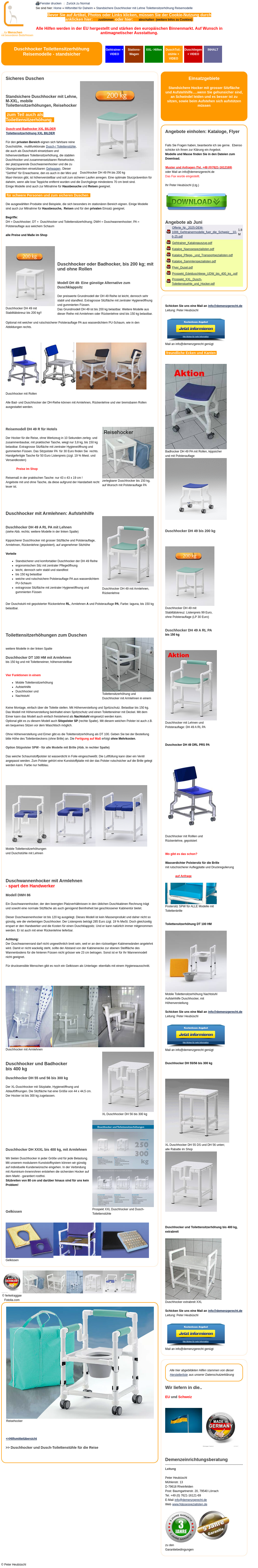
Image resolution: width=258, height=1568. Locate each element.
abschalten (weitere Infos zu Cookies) (166, 19)
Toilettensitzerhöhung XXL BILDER (30, 133)
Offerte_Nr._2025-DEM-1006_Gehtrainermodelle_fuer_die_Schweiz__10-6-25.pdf (204, 232)
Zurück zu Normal (78, 3)
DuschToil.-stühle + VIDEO (173, 54)
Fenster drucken (51, 3)
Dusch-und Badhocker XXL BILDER (31, 129)
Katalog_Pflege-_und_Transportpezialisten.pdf (202, 255)
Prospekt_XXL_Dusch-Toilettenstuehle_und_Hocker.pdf (193, 281)
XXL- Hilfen (154, 49)
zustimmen (106, 19)
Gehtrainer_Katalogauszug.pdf (192, 243)
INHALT (213, 49)
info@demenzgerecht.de (225, 306)
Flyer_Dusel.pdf (182, 267)
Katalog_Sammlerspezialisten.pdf (194, 261)
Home (58, 8)
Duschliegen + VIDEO (193, 52)
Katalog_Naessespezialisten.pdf (193, 249)
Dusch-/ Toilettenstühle (61, 146)
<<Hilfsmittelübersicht (21, 1438)
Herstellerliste (179, 1374)
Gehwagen (53, 168)
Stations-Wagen (134, 52)
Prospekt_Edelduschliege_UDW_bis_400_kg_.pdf (205, 273)
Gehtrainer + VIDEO (114, 52)
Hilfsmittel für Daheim (79, 8)
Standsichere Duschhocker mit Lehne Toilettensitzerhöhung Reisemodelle (144, 8)
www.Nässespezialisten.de (189, 1504)
